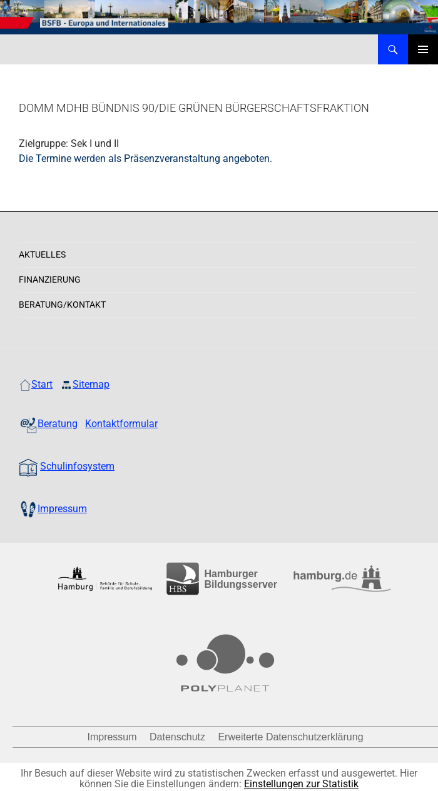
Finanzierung (50, 280)
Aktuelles (42, 254)
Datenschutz (177, 737)
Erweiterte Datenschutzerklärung (290, 737)
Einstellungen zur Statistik (301, 783)
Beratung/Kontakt (62, 305)
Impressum (111, 737)
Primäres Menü (423, 49)
